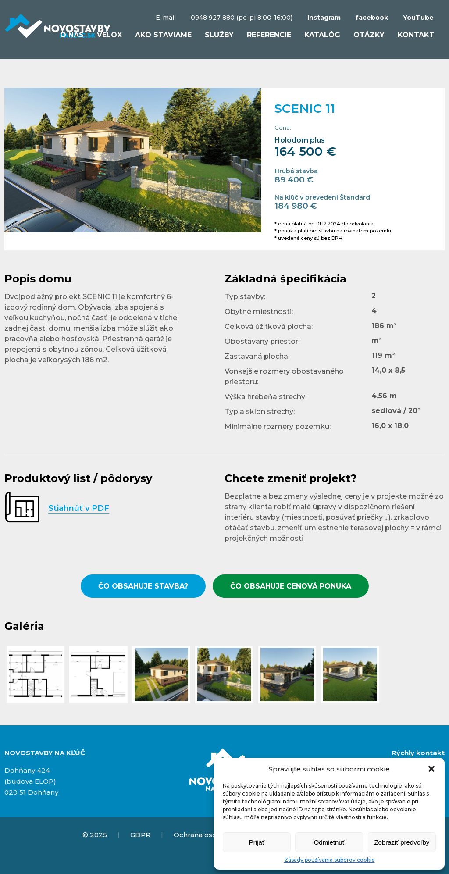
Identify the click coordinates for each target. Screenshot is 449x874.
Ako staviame (163, 35)
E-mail (166, 17)
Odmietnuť (329, 842)
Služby (219, 35)
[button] (431, 768)
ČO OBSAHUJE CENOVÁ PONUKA (290, 586)
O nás (72, 35)
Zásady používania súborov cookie (329, 859)
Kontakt (416, 35)
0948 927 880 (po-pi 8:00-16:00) (241, 17)
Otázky (369, 35)
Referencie (269, 35)
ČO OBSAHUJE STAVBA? (143, 586)
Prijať (257, 842)
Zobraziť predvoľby (401, 842)
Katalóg (322, 35)
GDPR (140, 835)
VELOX (109, 35)
